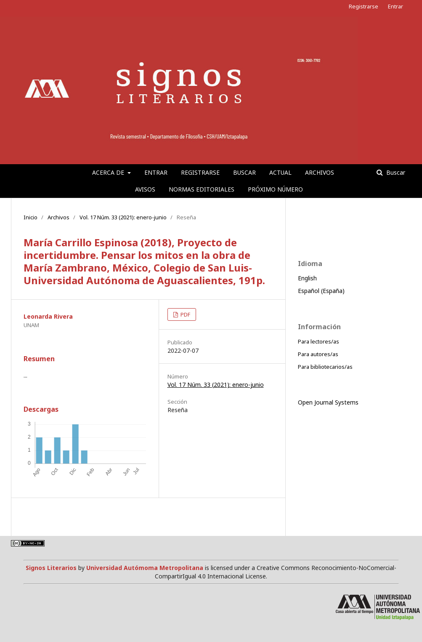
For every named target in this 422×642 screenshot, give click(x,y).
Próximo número (275, 189)
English (307, 278)
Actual (280, 172)
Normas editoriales (201, 189)
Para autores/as (318, 354)
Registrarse (200, 172)
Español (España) (321, 291)
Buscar (244, 172)
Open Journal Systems (328, 402)
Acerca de (109, 172)
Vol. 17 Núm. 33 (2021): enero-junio (123, 217)
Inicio (30, 217)
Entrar (155, 172)
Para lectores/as (318, 341)
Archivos (319, 172)
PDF (184, 314)
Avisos (145, 189)
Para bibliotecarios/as (325, 366)
